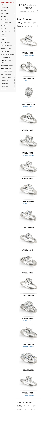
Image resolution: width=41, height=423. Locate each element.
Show (19, 19)
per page (29, 19)
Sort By (19, 23)
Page (19, 26)
